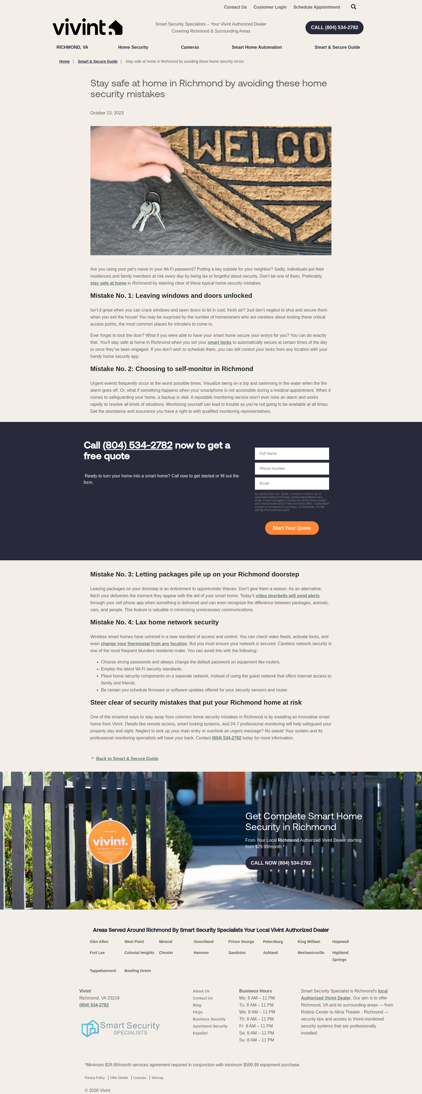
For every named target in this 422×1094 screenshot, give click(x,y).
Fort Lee (97, 952)
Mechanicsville (311, 952)
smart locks (219, 342)
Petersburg (273, 941)
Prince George (241, 941)
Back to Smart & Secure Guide (124, 758)
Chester (166, 952)
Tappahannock (103, 971)
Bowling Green (138, 971)
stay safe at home (108, 283)
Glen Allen (99, 941)
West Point (134, 941)
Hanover (201, 952)
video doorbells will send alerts (287, 595)
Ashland (270, 952)
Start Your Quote (292, 528)
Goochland (203, 941)
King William (309, 941)
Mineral (165, 941)
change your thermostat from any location (144, 643)
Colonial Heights (139, 952)
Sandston (237, 952)
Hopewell (340, 941)
